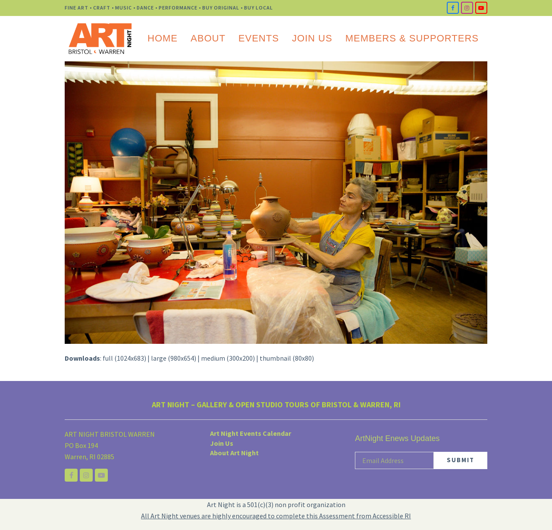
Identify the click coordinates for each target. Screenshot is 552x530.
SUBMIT (460, 460)
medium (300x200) (228, 358)
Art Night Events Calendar (250, 433)
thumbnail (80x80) (287, 358)
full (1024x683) (124, 358)
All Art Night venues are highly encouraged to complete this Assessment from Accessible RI (276, 515)
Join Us (221, 443)
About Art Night (234, 452)
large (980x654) (173, 358)
